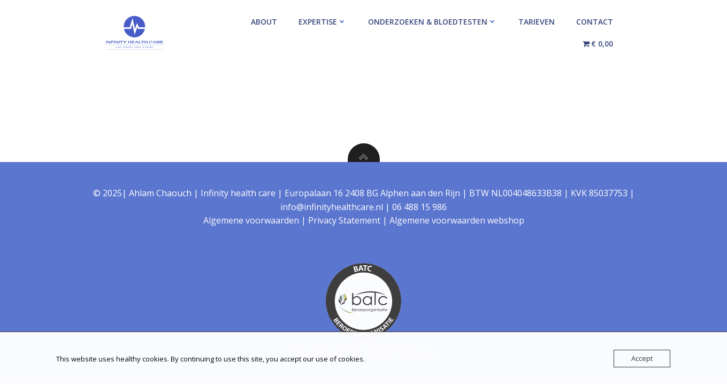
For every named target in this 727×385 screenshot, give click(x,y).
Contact (594, 22)
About (264, 22)
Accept (642, 358)
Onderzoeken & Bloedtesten (432, 22)
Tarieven (536, 22)
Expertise (323, 22)
